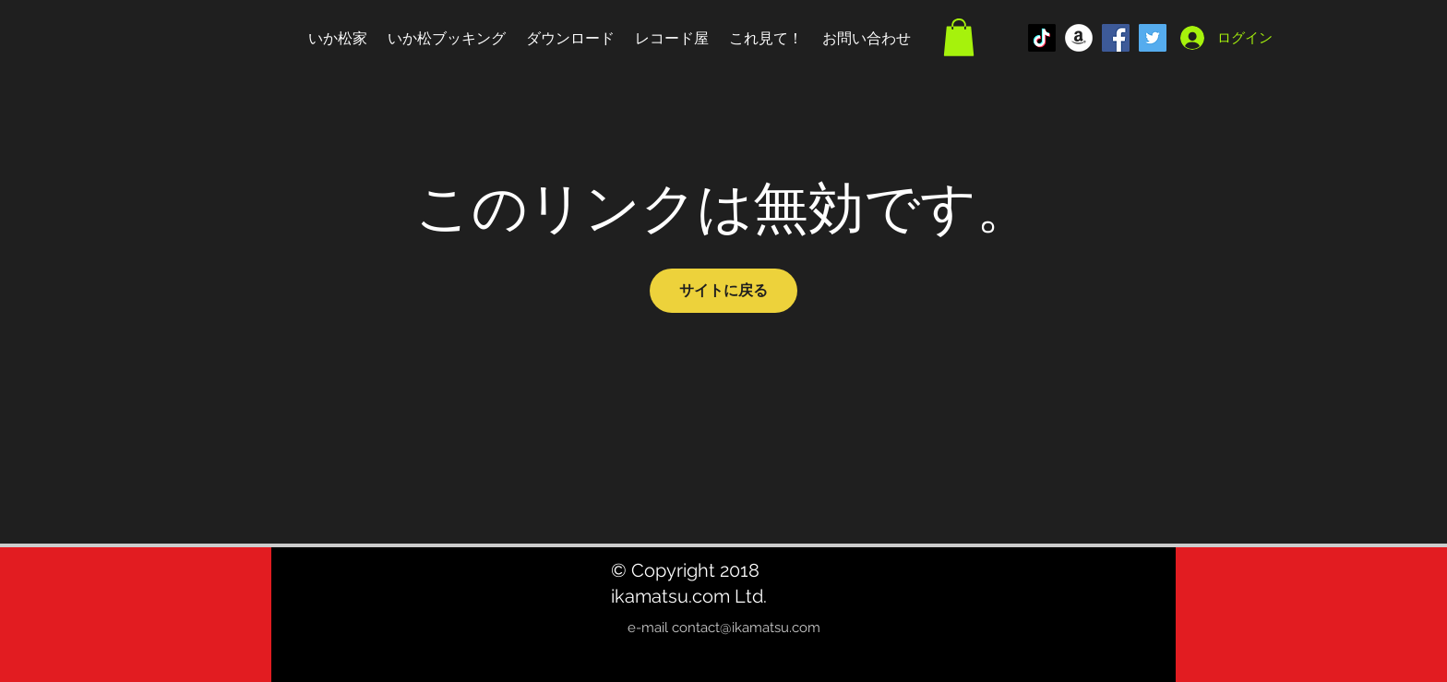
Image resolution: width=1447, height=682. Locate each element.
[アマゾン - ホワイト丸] (1079, 38)
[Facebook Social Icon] (1116, 38)
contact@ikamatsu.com (746, 627)
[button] (959, 37)
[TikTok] (1042, 38)
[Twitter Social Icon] (1152, 38)
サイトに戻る (723, 290)
